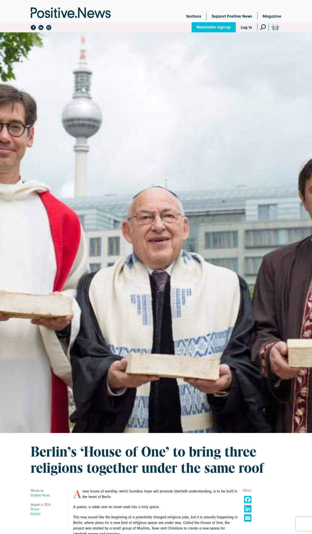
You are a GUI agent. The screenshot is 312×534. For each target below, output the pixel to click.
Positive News (40, 495)
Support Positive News (232, 16)
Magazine (272, 16)
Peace (35, 509)
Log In (246, 27)
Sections (193, 16)
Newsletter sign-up (214, 27)
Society (35, 514)
